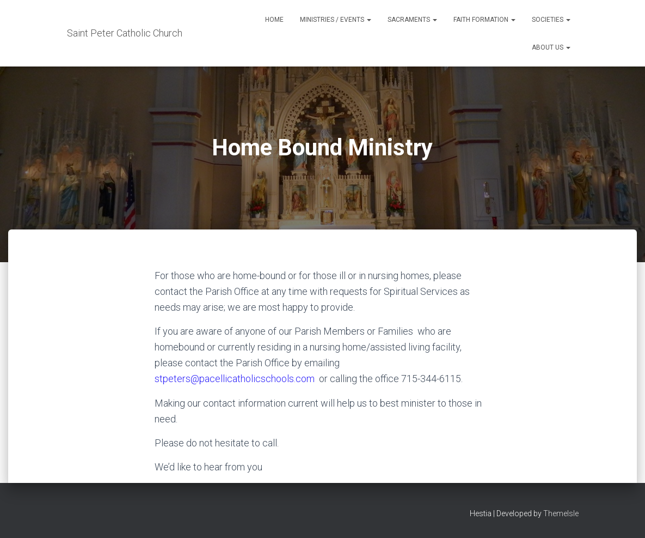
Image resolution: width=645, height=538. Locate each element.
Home (274, 19)
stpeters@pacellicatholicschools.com (235, 378)
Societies (551, 19)
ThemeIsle (561, 513)
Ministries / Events (335, 19)
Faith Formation (484, 19)
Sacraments (412, 19)
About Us (551, 47)
